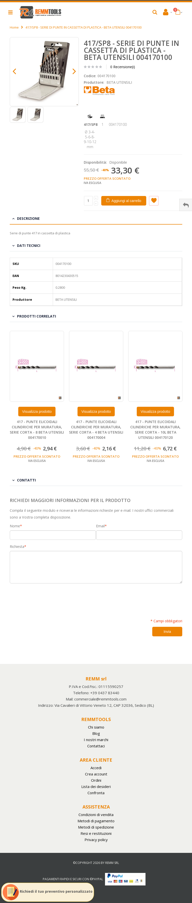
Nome (15, 526)
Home (14, 27)
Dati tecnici (28, 245)
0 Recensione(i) (122, 66)
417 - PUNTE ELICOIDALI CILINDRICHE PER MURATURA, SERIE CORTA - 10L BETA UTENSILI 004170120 (155, 429)
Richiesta (17, 546)
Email (100, 526)
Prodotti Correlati (36, 316)
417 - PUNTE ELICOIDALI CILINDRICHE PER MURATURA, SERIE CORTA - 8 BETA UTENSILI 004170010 (37, 429)
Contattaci (96, 745)
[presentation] (48, 598)
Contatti (26, 480)
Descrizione (28, 218)
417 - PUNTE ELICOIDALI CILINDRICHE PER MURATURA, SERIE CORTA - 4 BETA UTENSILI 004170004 (96, 429)
